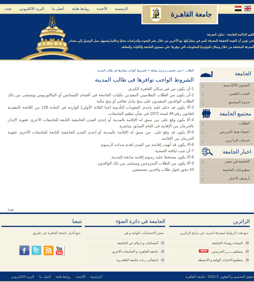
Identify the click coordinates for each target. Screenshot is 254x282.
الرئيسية (121, 8)
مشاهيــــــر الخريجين (221, 251)
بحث (8, 8)
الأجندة (102, 8)
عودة (11, 209)
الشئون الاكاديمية (236, 85)
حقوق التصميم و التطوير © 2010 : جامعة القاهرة (220, 277)
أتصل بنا (58, 8)
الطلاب (244, 123)
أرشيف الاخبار (239, 178)
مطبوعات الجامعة (236, 170)
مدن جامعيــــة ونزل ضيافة (165, 70)
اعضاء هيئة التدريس (235, 132)
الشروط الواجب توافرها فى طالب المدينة (121, 70)
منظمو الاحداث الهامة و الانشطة (220, 260)
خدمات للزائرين (238, 140)
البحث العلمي (239, 93)
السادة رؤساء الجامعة (227, 243)
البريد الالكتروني (31, 8)
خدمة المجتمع (239, 102)
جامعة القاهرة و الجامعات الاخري (135, 251)
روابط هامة (80, 8)
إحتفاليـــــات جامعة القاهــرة (137, 260)
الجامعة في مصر (237, 161)
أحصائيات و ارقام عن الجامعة (137, 243)
